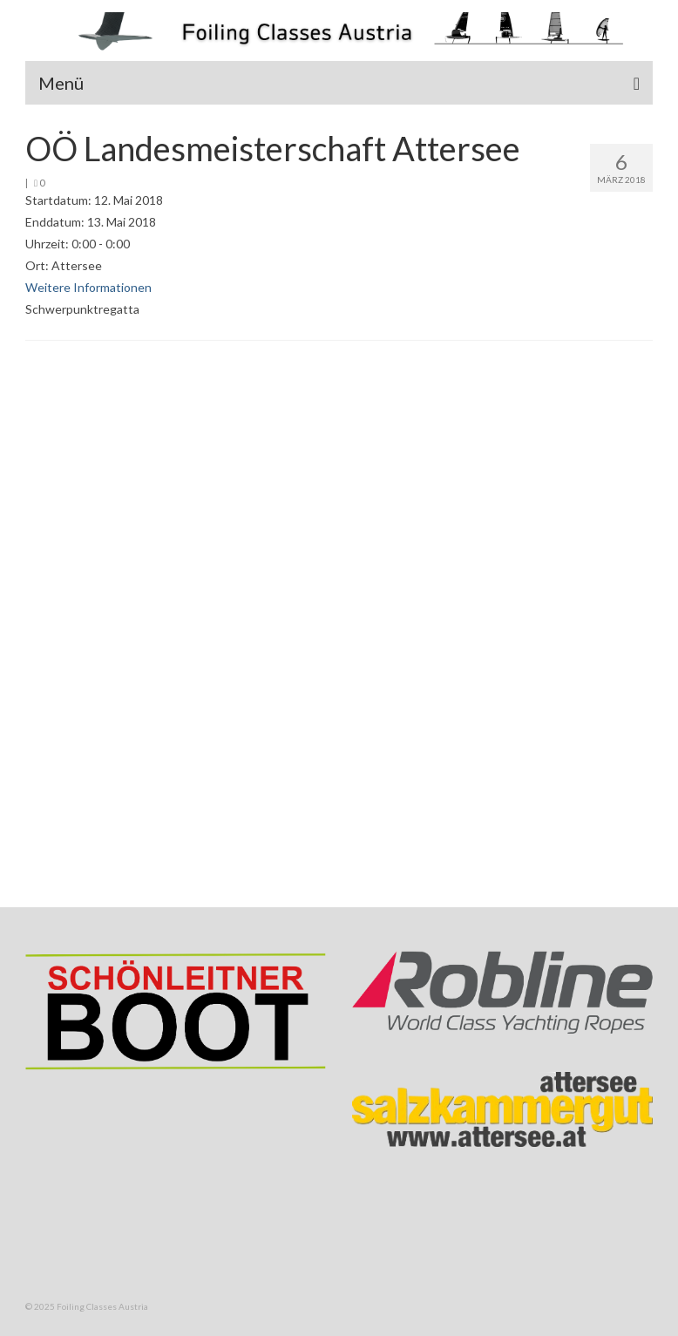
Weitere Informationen (88, 287)
